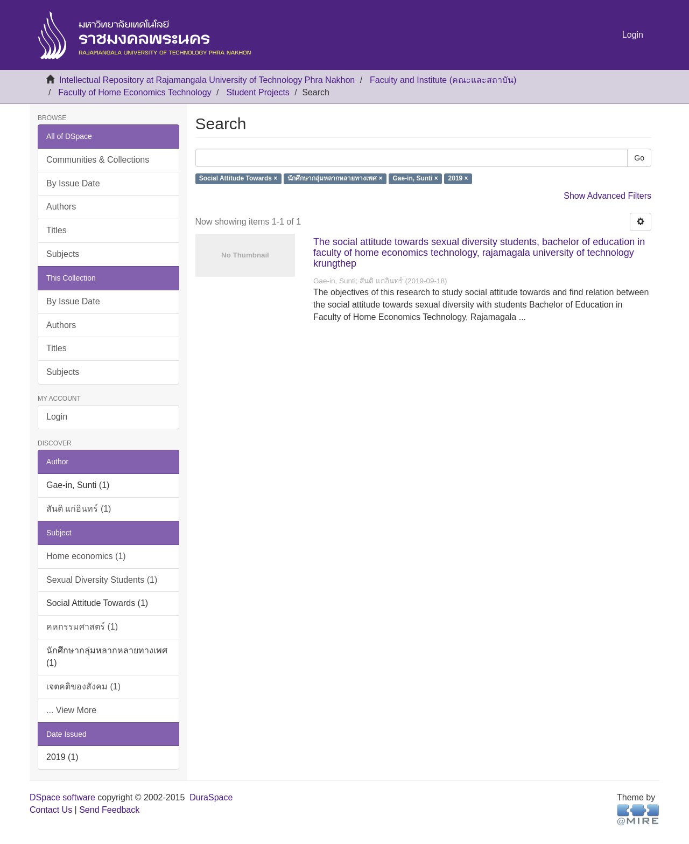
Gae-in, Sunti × (415, 179)
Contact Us (51, 809)
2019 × (458, 179)
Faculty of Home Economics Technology (134, 92)
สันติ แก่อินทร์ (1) (78, 508)
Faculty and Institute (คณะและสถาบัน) (443, 80)
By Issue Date (73, 183)
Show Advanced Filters (607, 195)
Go (639, 158)
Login (56, 416)
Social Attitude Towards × (238, 179)
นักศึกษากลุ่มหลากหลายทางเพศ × (334, 179)
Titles (56, 230)
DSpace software (62, 797)
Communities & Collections (97, 159)
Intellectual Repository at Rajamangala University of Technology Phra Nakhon (207, 80)
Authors (61, 206)
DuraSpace (211, 797)
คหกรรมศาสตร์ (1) (82, 626)
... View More (71, 710)
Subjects (62, 254)
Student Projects (257, 92)
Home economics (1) (86, 556)
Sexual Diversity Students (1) (101, 579)
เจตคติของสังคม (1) (83, 686)
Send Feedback (109, 809)
